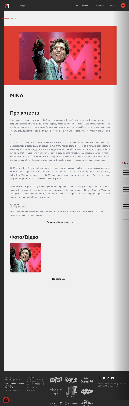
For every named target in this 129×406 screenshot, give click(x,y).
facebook (99, 378)
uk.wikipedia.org (17, 207)
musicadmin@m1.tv (11, 390)
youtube (103, 378)
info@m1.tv (8, 386)
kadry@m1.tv (31, 390)
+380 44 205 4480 (37, 382)
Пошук (22, 6)
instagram (108, 378)
